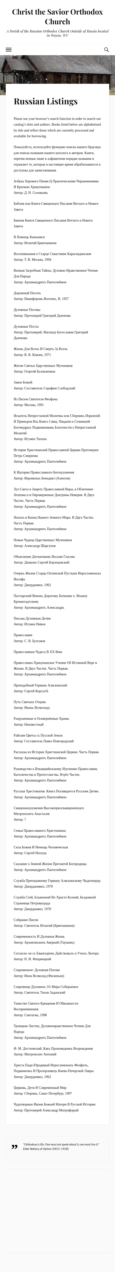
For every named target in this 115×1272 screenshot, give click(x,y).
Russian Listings (46, 100)
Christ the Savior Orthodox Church (57, 16)
